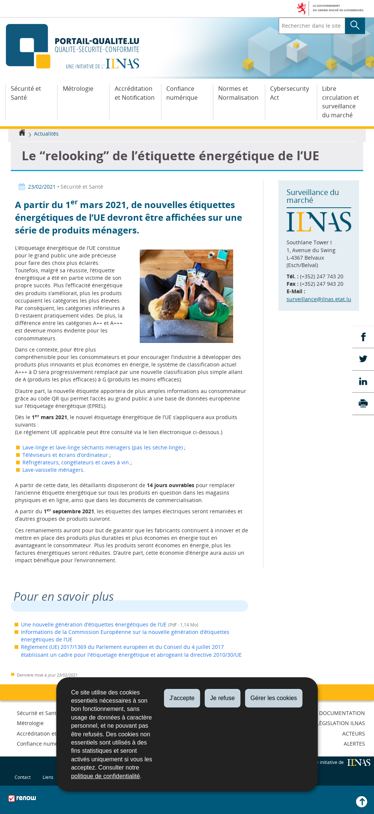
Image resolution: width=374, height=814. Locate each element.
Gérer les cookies (273, 698)
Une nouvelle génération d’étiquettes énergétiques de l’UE (94, 624)
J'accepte (181, 698)
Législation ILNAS (340, 723)
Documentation (342, 712)
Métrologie (78, 88)
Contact (23, 777)
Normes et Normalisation (238, 93)
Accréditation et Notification (135, 93)
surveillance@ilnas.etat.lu (319, 299)
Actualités (46, 133)
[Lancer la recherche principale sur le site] (355, 26)
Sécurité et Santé (26, 93)
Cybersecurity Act (289, 93)
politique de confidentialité (105, 776)
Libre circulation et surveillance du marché (340, 101)
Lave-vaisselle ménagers (52, 469)
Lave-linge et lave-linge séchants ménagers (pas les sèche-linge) (103, 447)
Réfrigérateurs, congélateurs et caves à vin (76, 462)
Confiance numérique (182, 93)
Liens (48, 777)
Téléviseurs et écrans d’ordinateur (65, 454)
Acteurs (353, 733)
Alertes (354, 743)
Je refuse (222, 698)
